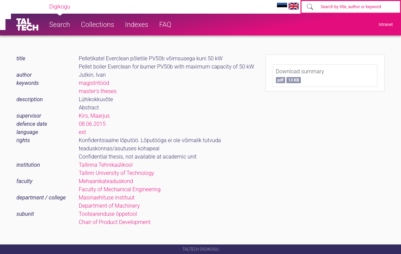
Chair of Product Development (114, 222)
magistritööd (94, 83)
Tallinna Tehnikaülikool (106, 165)
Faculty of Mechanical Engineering (120, 189)
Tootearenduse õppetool (108, 214)
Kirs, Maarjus (94, 116)
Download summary (300, 75)
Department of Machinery (109, 206)
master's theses (98, 91)
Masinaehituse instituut (106, 197)
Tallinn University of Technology (116, 173)
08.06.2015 (92, 124)
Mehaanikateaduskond (106, 181)
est (82, 132)
